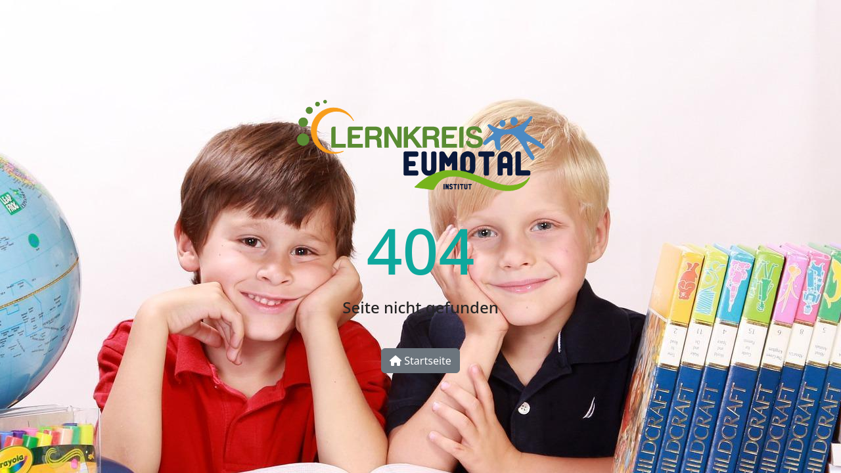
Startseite (420, 360)
